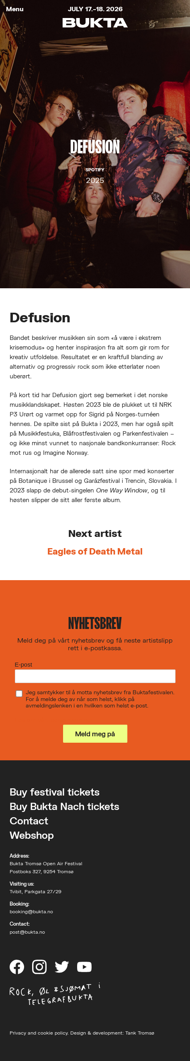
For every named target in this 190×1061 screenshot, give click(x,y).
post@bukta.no (27, 932)
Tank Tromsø (139, 1033)
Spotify (95, 169)
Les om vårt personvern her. (54, 719)
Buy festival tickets (55, 792)
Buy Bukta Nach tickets (64, 806)
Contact (29, 820)
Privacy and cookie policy (38, 1033)
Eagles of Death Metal (95, 551)
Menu (15, 9)
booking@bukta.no (31, 911)
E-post (23, 664)
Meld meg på (95, 733)
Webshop (32, 835)
